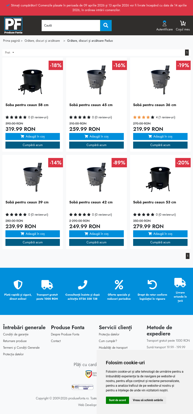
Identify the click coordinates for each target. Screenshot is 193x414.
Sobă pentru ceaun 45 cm (91, 104)
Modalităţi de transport (113, 347)
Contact (56, 341)
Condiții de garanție (15, 334)
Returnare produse (15, 341)
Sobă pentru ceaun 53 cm (154, 202)
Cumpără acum (33, 145)
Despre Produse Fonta (65, 334)
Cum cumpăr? (108, 341)
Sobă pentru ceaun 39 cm (27, 202)
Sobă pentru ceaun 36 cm (154, 104)
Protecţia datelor (109, 334)
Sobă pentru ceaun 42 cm (91, 202)
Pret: (8, 52)
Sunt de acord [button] (117, 400)
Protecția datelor (13, 354)
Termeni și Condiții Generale (21, 347)
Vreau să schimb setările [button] (148, 400)
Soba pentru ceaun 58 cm (27, 104)
